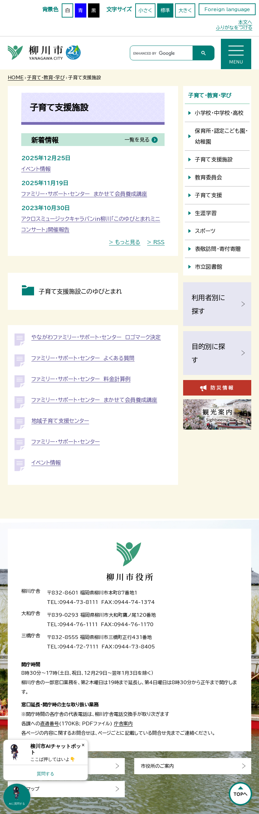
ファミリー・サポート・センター (65, 441)
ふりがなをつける (234, 27)
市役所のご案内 (157, 766)
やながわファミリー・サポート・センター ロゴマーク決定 (96, 337)
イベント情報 (36, 169)
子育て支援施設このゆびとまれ (80, 291)
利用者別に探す (208, 304)
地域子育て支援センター (60, 421)
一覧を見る (136, 139)
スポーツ (205, 231)
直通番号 (49, 723)
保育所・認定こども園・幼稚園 (221, 136)
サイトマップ (27, 789)
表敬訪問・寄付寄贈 (218, 249)
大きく (185, 10)
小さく (145, 10)
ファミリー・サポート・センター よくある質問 (83, 358)
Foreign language (227, 9)
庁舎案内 (123, 723)
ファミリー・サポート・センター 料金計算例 (81, 379)
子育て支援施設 (214, 159)
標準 (165, 10)
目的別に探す (208, 353)
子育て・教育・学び (46, 77)
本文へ (245, 22)
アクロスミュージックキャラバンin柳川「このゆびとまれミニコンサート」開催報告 (90, 224)
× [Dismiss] (83, 745)
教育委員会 (208, 177)
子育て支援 (208, 195)
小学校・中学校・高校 (219, 113)
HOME (16, 77)
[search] (160, 53)
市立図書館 (208, 266)
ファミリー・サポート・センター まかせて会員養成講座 (84, 194)
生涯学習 (206, 213)
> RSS (156, 242)
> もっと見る (124, 242)
